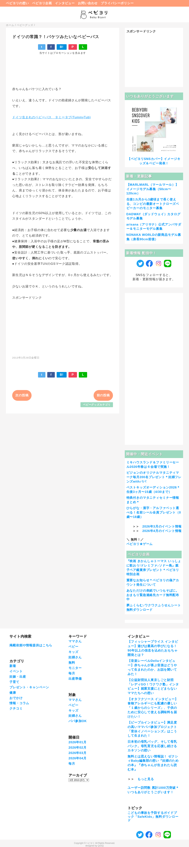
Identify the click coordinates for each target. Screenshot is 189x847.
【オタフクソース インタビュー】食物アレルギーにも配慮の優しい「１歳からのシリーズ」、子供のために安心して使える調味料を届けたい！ (153, 707)
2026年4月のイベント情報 (161, 531)
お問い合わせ (88, 3)
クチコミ (16, 708)
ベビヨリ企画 (42, 3)
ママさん (75, 641)
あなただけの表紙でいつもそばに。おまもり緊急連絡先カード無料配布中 (152, 595)
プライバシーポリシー (117, 3)
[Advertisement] (63, 326)
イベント (16, 671)
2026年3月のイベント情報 (161, 526)
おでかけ (16, 698)
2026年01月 (77, 742)
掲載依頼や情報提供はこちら (30, 645)
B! (61, 47)
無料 (71, 662)
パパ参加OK (77, 721)
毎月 (71, 673)
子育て (14, 682)
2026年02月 (77, 747)
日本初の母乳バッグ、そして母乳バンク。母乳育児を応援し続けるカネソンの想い (152, 746)
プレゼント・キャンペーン (29, 687)
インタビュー (65, 3)
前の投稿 (103, 395)
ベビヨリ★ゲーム (139, 544)
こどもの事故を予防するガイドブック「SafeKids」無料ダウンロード (153, 816)
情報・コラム (19, 703)
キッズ (73, 652)
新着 (12, 666)
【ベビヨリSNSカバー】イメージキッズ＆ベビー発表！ (153, 161)
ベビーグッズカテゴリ (97, 404)
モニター (75, 668)
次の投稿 (21, 395)
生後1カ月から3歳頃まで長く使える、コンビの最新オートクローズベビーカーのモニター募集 (152, 204)
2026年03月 (77, 753)
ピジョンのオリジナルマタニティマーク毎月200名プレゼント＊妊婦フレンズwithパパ (154, 477)
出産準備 (75, 678)
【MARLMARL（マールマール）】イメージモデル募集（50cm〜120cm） (152, 189)
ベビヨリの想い (17, 3)
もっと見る (146, 779)
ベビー (73, 646)
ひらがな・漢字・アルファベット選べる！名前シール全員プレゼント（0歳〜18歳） (153, 512)
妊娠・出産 (17, 676)
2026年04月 (77, 758)
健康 (12, 692)
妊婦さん (75, 657)
